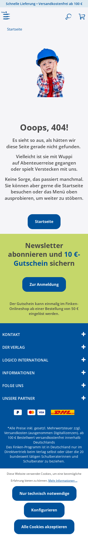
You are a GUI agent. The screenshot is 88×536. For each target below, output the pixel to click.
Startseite (14, 29)
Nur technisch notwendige (44, 493)
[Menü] (6, 16)
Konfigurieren (44, 510)
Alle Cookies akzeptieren (44, 526)
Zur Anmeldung (44, 284)
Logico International (25, 360)
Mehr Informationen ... (62, 481)
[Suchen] (68, 16)
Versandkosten (15, 433)
